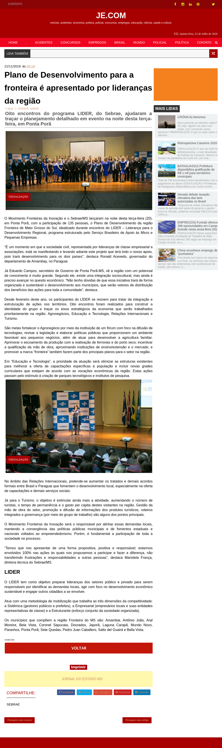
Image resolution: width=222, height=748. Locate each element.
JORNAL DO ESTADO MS (80, 687)
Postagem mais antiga (133, 729)
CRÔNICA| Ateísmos (192, 117)
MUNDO (139, 42)
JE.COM (111, 15)
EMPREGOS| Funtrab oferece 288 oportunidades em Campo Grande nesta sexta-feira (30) (198, 226)
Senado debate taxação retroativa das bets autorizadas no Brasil (194, 198)
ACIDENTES (43, 42)
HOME (13, 42)
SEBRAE (34, 111)
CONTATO (15, 4)
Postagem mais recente (19, 729)
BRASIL (119, 42)
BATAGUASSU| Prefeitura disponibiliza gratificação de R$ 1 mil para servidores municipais (196, 172)
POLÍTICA (182, 42)
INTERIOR (23, 111)
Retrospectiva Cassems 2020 (197, 143)
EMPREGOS (97, 42)
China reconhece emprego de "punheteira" (197, 252)
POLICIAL (160, 42)
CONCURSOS (70, 42)
